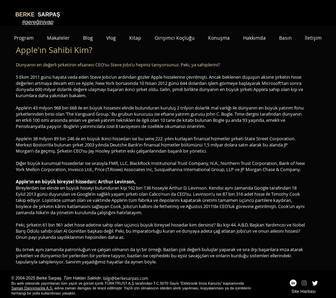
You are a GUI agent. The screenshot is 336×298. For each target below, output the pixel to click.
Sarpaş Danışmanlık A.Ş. (32, 288)
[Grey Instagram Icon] (304, 283)
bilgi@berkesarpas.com (125, 278)
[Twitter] (315, 283)
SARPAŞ (37, 14)
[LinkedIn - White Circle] (293, 283)
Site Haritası (303, 291)
